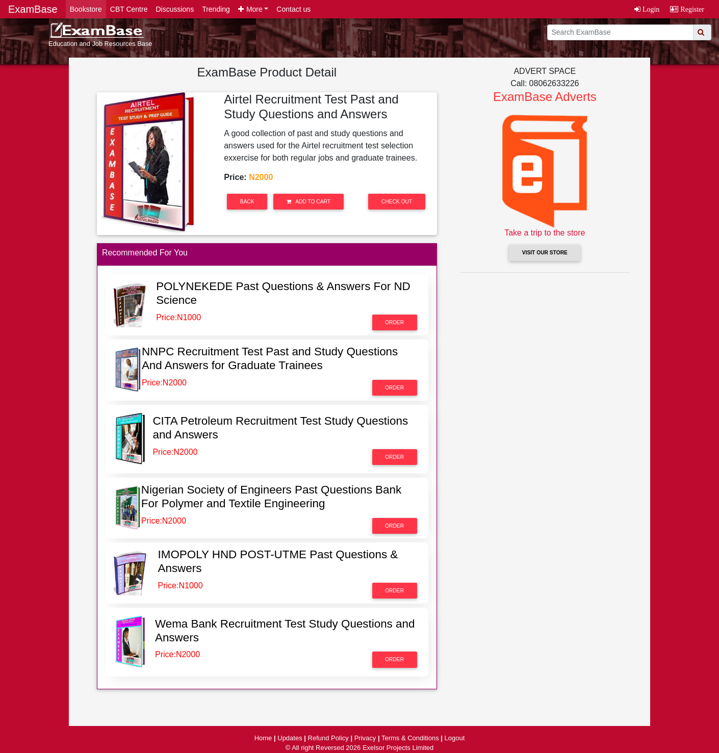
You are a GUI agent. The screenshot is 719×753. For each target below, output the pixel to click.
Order (394, 322)
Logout (455, 738)
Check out (396, 201)
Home (263, 738)
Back (247, 201)
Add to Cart (308, 201)
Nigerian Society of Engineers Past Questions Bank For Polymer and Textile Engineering (271, 496)
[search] (620, 32)
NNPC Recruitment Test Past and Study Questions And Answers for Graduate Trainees (270, 358)
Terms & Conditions (410, 738)
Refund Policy (328, 738)
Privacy (365, 738)
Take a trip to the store (544, 232)
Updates (289, 738)
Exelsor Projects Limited (398, 747)
